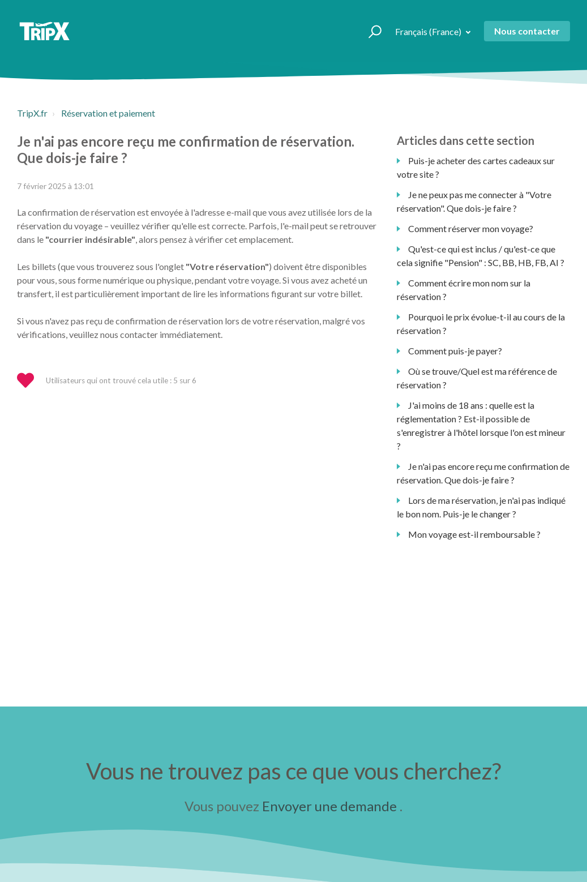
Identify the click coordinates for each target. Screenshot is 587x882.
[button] (370, 31)
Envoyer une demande (329, 806)
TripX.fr (32, 113)
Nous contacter (527, 30)
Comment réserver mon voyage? (470, 228)
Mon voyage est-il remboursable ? (474, 534)
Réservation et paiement (108, 113)
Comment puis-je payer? (455, 350)
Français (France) (429, 31)
